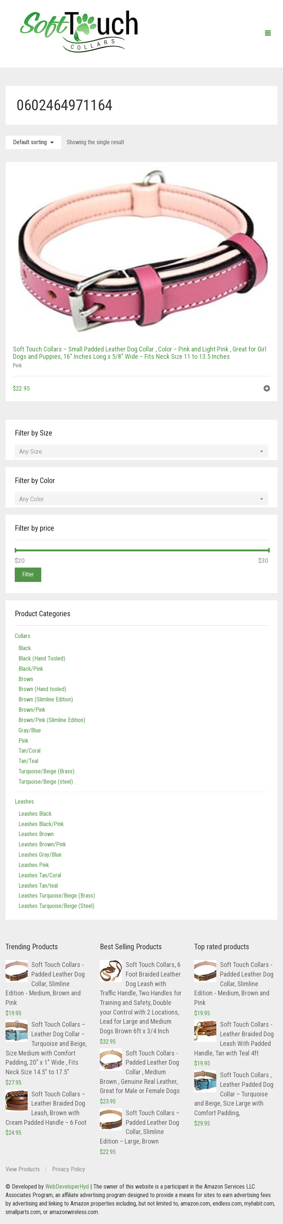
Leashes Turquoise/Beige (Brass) (56, 895)
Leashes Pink (33, 864)
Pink (17, 365)
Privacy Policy (68, 1169)
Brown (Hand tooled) (42, 689)
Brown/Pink (31, 709)
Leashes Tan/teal (38, 885)
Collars (22, 635)
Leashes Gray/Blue (40, 854)
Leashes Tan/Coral (39, 875)
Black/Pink (30, 668)
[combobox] (141, 452)
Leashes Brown (36, 834)
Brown (25, 679)
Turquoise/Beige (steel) (45, 781)
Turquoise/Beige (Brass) (46, 771)
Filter (28, 574)
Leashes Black (35, 813)
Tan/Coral (29, 750)
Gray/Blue (29, 730)
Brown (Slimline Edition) (45, 699)
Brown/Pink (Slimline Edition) (51, 720)
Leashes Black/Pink (41, 824)
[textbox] (141, 452)
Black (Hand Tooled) (41, 658)
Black (24, 648)
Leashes (24, 801)
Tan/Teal (28, 760)
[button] (266, 389)
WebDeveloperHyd (67, 1186)
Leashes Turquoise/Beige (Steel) (56, 905)
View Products (23, 1169)
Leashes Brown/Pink (42, 844)
